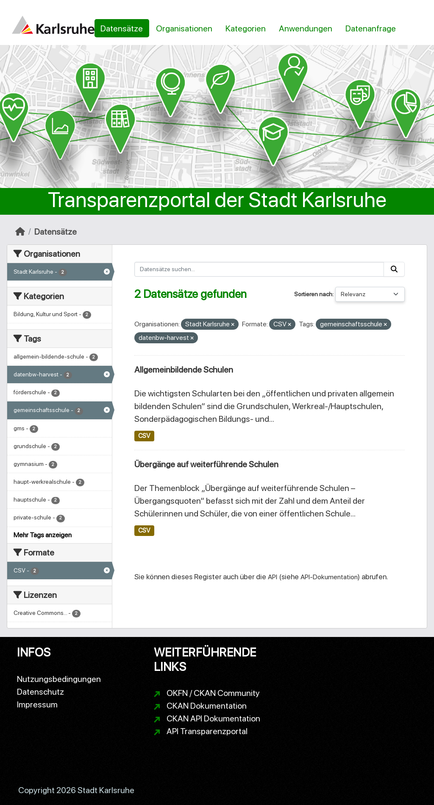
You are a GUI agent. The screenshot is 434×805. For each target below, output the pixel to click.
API (272, 577)
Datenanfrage (370, 28)
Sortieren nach (313, 294)
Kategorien (245, 28)
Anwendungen (305, 28)
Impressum (37, 704)
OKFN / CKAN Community (213, 693)
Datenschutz (40, 692)
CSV (144, 436)
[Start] (20, 232)
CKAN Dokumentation (207, 706)
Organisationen (184, 28)
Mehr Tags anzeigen (43, 535)
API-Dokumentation (329, 577)
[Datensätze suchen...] (259, 269)
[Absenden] (394, 269)
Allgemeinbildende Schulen (183, 370)
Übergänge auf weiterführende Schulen (206, 464)
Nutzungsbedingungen (59, 679)
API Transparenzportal (207, 731)
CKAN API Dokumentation (213, 718)
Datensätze (121, 28)
